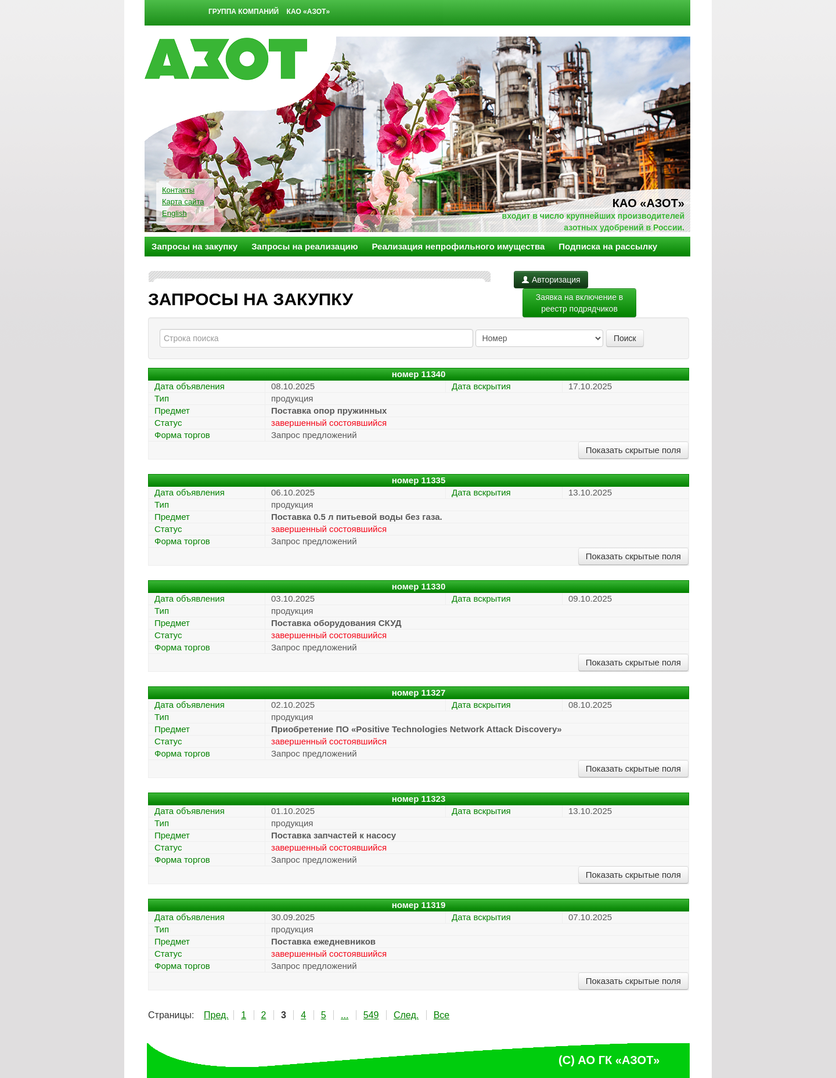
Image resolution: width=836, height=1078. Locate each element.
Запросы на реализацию (304, 246)
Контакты (178, 190)
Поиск (625, 338)
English (174, 213)
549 (371, 1015)
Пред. (216, 1015)
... (344, 1015)
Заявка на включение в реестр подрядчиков (580, 302)
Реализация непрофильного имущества (458, 246)
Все (442, 1015)
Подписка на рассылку (607, 246)
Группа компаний (243, 12)
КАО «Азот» (308, 12)
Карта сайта (183, 201)
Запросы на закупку (194, 246)
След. (406, 1015)
